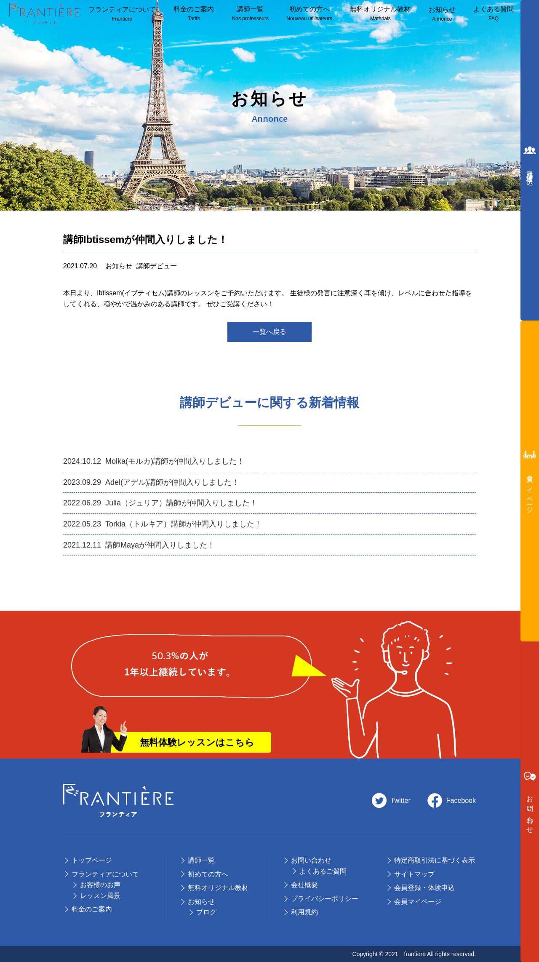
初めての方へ (309, 14)
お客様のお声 (100, 884)
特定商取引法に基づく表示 (434, 860)
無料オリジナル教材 (380, 14)
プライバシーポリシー (324, 898)
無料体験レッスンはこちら (197, 742)
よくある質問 (493, 14)
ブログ (206, 912)
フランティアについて (122, 14)
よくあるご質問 (323, 871)
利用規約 (304, 912)
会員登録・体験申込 (424, 887)
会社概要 (304, 884)
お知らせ (442, 14)
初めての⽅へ (208, 874)
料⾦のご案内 (193, 14)
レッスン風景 (100, 895)
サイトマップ (414, 874)
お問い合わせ (311, 860)
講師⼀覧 (250, 14)
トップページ (92, 860)
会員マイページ (417, 901)
